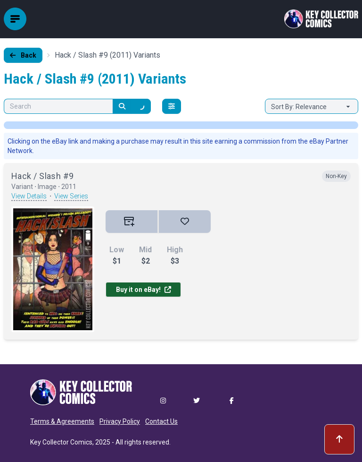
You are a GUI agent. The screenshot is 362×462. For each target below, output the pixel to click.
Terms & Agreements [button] (62, 421)
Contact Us (161, 421)
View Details (29, 196)
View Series (71, 196)
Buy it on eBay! (143, 289)
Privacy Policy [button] (119, 421)
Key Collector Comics (61, 442)
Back (23, 55)
